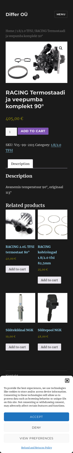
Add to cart (33, 131)
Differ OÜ (17, 14)
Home (10, 31)
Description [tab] (20, 164)
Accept (36, 417)
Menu (61, 14)
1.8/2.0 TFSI (25, 31)
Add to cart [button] (17, 269)
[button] (67, 381)
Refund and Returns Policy (36, 447)
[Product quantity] (11, 132)
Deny (36, 427)
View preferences (36, 438)
